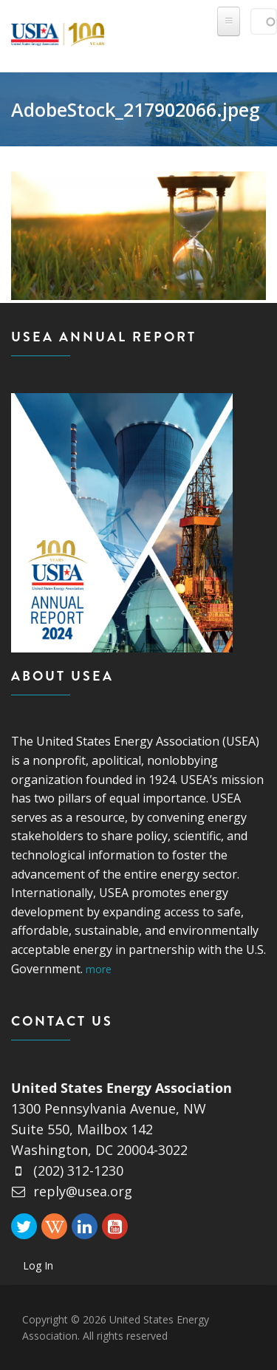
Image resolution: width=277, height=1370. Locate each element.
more (99, 969)
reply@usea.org (71, 1191)
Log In (38, 1265)
